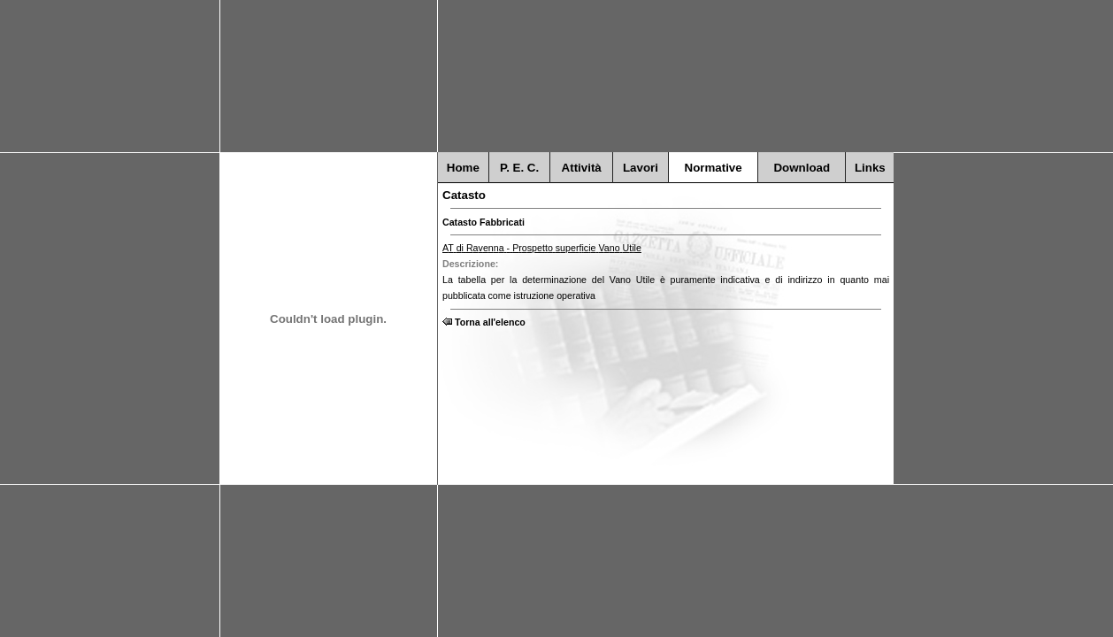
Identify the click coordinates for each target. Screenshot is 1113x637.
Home (463, 167)
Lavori (640, 167)
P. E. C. (519, 167)
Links (870, 167)
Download (801, 167)
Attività (582, 167)
